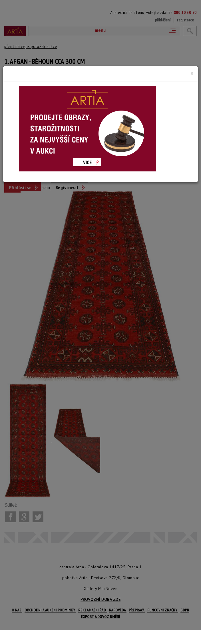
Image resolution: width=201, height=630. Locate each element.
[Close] (192, 73)
